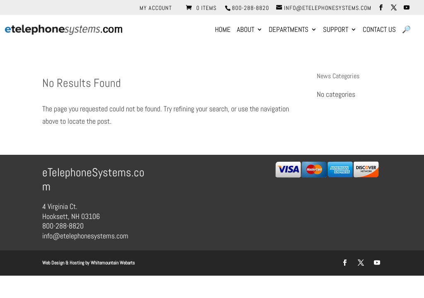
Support (335, 30)
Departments (288, 30)
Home (223, 30)
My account (156, 8)
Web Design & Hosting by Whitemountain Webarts (88, 263)
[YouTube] (407, 8)
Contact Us (379, 30)
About (245, 30)
